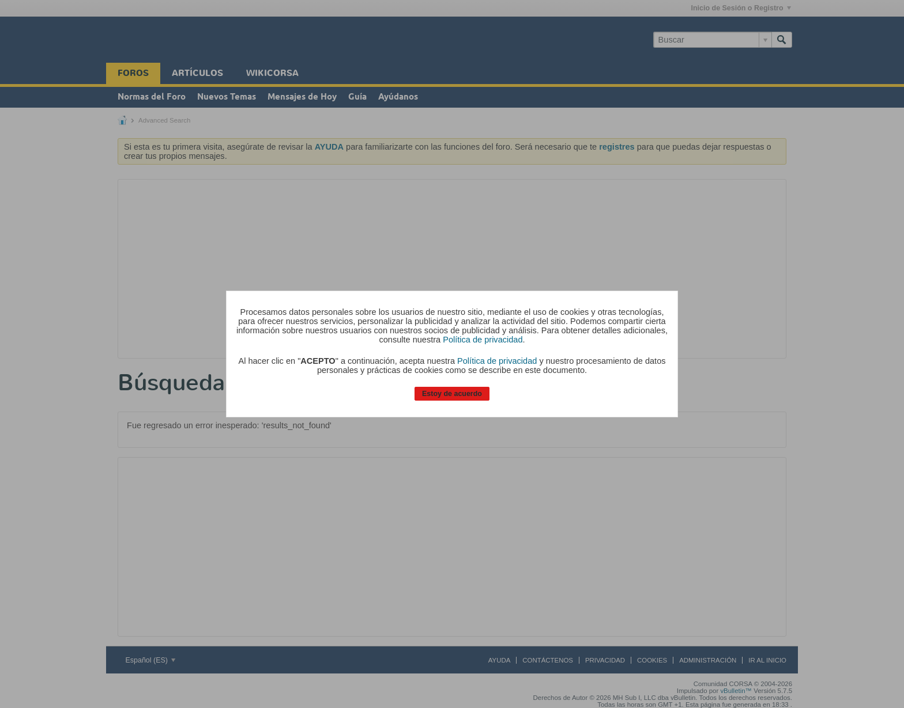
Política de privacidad (482, 339)
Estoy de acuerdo (452, 394)
